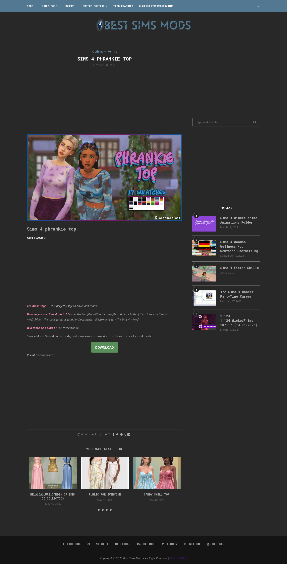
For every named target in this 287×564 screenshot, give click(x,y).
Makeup (69, 6)
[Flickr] (123, 544)
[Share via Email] (128, 434)
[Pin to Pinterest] (121, 434)
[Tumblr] (169, 544)
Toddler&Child (123, 6)
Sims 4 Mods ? (36, 238)
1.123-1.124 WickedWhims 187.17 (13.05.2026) (239, 320)
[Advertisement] (104, 100)
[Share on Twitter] (117, 434)
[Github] (192, 544)
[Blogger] (215, 544)
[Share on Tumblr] (125, 434)
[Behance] (146, 544)
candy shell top (156, 494)
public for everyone (105, 494)
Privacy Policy (178, 558)
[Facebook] (72, 544)
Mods (30, 6)
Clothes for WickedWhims (156, 6)
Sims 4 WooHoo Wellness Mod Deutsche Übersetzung (239, 246)
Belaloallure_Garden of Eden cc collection (53, 496)
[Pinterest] (97, 544)
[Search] (258, 6)
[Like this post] (109, 434)
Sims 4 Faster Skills (239, 268)
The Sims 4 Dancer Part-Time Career (237, 294)
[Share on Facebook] (113, 434)
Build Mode (49, 6)
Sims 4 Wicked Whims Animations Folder (238, 220)
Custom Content (94, 6)
